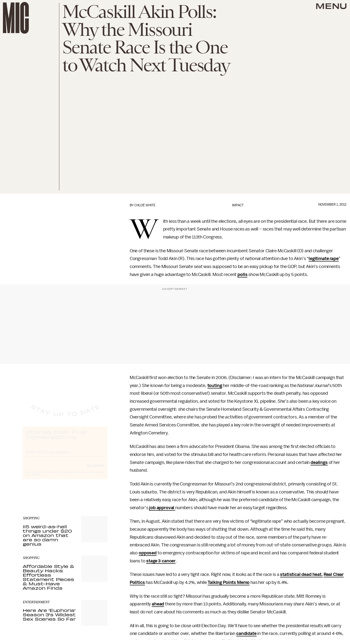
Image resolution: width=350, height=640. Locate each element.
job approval (162, 507)
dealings (319, 462)
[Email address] (65, 456)
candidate (246, 633)
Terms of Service (90, 476)
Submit (96, 469)
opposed (148, 553)
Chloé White (144, 205)
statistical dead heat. (301, 574)
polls (242, 274)
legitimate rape (324, 258)
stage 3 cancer (160, 560)
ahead (158, 604)
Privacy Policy (33, 479)
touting (214, 385)
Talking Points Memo (229, 582)
